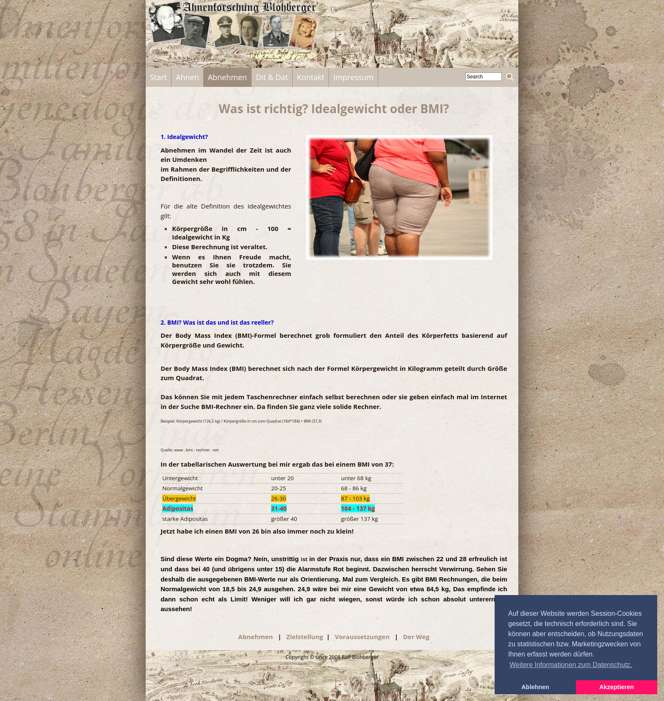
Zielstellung (304, 636)
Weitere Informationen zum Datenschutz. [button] (570, 664)
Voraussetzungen (363, 636)
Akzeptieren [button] (616, 687)
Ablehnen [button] (535, 687)
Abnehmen (256, 636)
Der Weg (416, 636)
